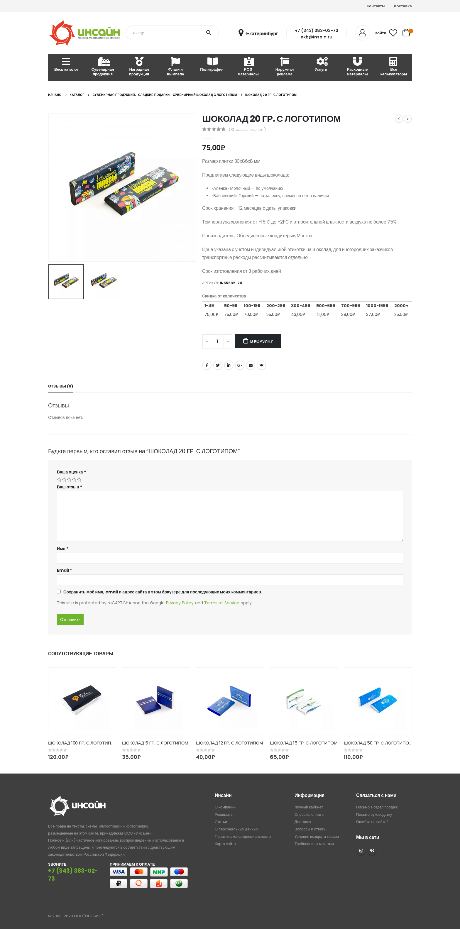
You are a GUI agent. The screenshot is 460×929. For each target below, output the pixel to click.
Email (250, 365)
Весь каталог (66, 64)
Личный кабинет (309, 807)
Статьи (221, 822)
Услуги (321, 64)
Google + (239, 365)
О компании (225, 807)
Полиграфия (211, 64)
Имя (62, 548)
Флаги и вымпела (175, 67)
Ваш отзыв (69, 487)
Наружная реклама (284, 67)
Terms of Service (221, 603)
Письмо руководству (374, 814)
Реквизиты (224, 814)
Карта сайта (225, 844)
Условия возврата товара (317, 836)
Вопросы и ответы (310, 829)
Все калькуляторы (393, 67)
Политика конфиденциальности (243, 836)
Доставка (403, 6)
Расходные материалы (357, 67)
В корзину (261, 341)
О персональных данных (236, 829)
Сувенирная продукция (103, 67)
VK (372, 850)
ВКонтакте (261, 365)
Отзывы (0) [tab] (60, 386)
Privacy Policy (180, 603)
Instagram (361, 850)
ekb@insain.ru (316, 37)
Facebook (207, 365)
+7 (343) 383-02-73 (316, 30)
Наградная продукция (139, 67)
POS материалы (248, 67)
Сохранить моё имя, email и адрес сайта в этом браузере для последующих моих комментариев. (162, 592)
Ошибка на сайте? (372, 822)
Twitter (217, 365)
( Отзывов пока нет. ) (247, 129)
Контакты (376, 6)
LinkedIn (229, 365)
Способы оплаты (309, 814)
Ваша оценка (71, 472)
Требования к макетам (314, 844)
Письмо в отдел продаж (377, 807)
